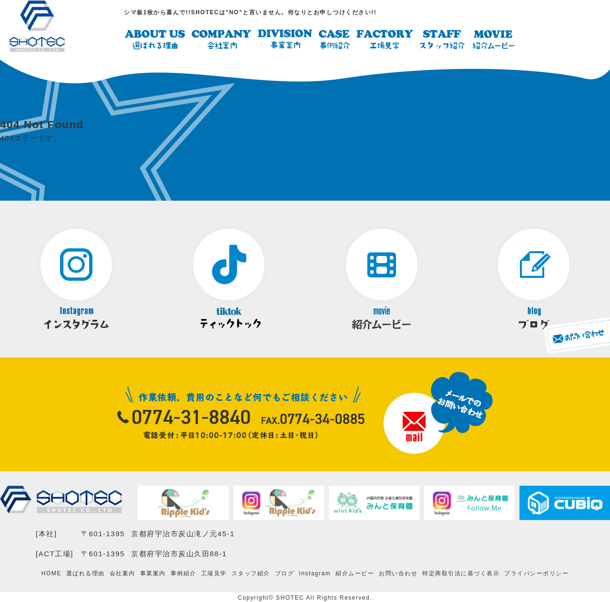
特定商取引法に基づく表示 (460, 573)
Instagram (315, 573)
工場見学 (214, 573)
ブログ (285, 573)
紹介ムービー (355, 573)
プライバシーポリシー (536, 573)
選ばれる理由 (85, 573)
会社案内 (122, 573)
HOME (51, 573)
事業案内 (153, 573)
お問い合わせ (398, 573)
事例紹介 (183, 573)
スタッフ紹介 (251, 573)
